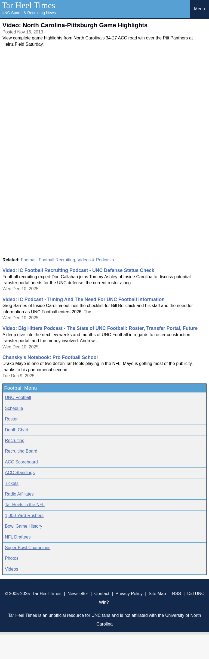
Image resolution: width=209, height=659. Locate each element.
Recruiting (14, 440)
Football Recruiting (57, 260)
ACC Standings (20, 472)
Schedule (14, 408)
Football (28, 260)
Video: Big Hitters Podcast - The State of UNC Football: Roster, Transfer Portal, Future (100, 328)
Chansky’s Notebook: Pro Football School (50, 357)
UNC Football (18, 397)
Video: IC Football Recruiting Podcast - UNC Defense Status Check (78, 270)
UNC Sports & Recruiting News (29, 13)
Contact (101, 593)
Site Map (157, 593)
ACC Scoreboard (21, 462)
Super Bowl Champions (27, 547)
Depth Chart (16, 430)
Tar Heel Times (28, 5)
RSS (176, 593)
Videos (11, 569)
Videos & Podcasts (96, 260)
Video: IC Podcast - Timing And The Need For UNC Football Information (83, 299)
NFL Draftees (18, 537)
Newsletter (77, 593)
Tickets (12, 483)
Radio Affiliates (19, 494)
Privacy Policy (129, 593)
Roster (11, 419)
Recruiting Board (21, 451)
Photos (12, 558)
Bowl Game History (23, 526)
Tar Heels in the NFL (25, 504)
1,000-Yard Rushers (24, 515)
